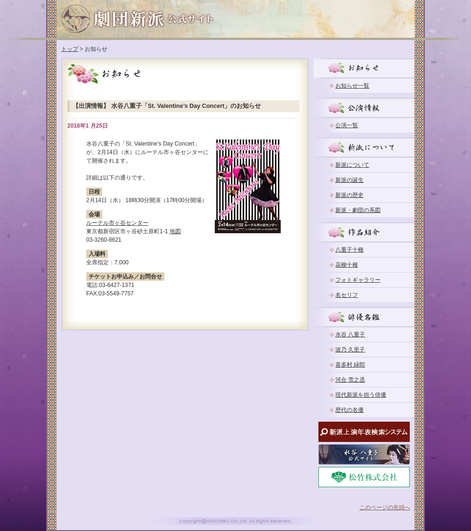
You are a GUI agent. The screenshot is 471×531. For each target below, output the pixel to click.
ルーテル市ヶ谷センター (117, 223)
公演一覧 (346, 125)
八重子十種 (349, 249)
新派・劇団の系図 (358, 210)
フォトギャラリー (358, 280)
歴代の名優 (349, 410)
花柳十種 (346, 264)
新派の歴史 (349, 195)
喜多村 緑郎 (350, 364)
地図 (175, 231)
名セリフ (346, 295)
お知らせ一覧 (352, 85)
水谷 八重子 (350, 334)
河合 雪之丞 (350, 379)
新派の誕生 (349, 180)
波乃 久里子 (350, 349)
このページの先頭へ (384, 507)
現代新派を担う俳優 (360, 395)
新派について (352, 165)
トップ (69, 49)
